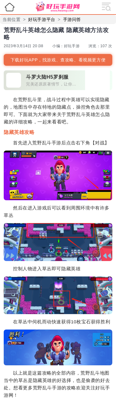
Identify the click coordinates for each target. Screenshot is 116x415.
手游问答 (72, 19)
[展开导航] (106, 6)
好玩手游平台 (41, 19)
